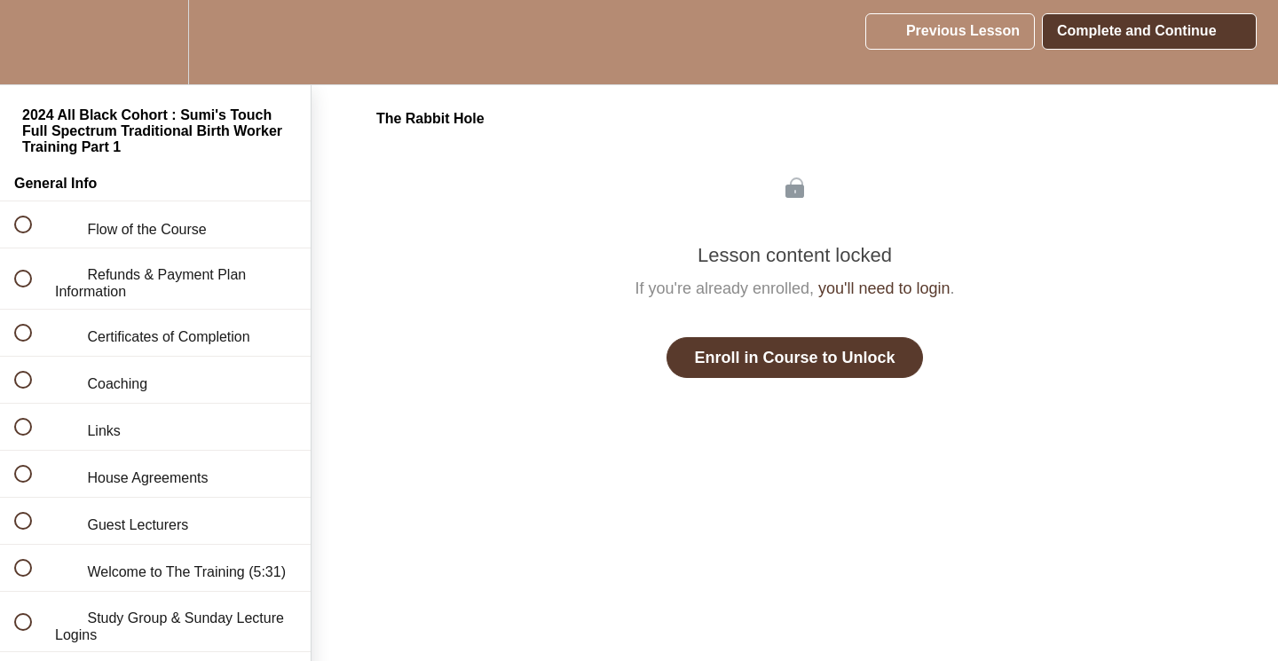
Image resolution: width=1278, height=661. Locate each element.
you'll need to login (884, 288)
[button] (33, 42)
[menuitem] (155, 42)
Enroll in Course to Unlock (794, 357)
